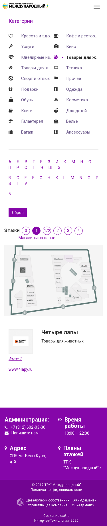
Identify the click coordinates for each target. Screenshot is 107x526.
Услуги (27, 46)
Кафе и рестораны (84, 36)
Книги (27, 110)
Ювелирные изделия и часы (48, 57)
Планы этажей (73, 451)
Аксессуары (78, 132)
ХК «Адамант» (84, 500)
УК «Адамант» (83, 505)
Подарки (30, 89)
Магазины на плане (37, 237)
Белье (72, 121)
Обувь (27, 99)
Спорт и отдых (35, 78)
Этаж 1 (15, 358)
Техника (74, 67)
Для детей (76, 110)
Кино (71, 46)
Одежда (74, 89)
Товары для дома (38, 67)
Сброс (17, 212)
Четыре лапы (59, 332)
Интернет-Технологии (51, 521)
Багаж (27, 132)
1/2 (47, 230)
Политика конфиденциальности (56, 490)
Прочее (73, 78)
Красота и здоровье (41, 36)
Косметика (77, 99)
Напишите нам (25, 433)
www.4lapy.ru (21, 369)
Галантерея (32, 121)
